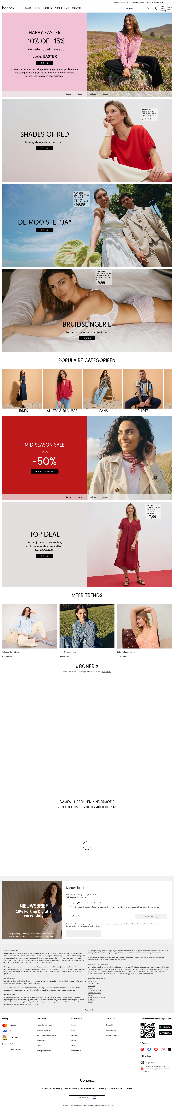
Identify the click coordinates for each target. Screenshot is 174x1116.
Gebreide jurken (93, 983)
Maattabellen (41, 1040)
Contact (39, 1046)
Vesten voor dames (94, 993)
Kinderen (93, 94)
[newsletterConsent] (112, 907)
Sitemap (101, 1089)
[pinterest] (142, 1049)
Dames (68, 94)
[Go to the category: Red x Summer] (87, 140)
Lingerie (91, 1002)
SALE (73, 1046)
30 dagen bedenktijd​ (121, 2)
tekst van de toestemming (150, 907)
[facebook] (149, 1049)
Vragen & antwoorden (44, 1025)
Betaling (5, 1019)
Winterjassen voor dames (96, 997)
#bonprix (87, 666)
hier (78, 926)
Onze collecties (76, 1019)
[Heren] (37, 8)
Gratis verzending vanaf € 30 (156, 2)
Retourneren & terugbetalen (46, 1035)
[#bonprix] (76, 8)
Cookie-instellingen (115, 1089)
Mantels (91, 995)
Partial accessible (70, 1089)
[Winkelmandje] (169, 8)
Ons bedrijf (109, 1025)
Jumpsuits (91, 986)
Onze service (41, 1019)
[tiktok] (169, 1049)
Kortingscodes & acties (44, 1051)
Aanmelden (151, 916)
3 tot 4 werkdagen (137, 2)
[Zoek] (148, 8)
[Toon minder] (87, 1010)
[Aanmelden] (151, 916)
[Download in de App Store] (165, 1033)
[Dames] (29, 8)
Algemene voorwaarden (51, 1089)
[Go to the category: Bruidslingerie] (87, 310)
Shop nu (44, 148)
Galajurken (92, 981)
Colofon (129, 1089)
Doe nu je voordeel (44, 471)
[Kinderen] (47, 8)
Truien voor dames (94, 990)
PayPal (12, 1044)
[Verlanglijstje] (163, 8)
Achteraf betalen (15, 1049)
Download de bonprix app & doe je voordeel (156, 1019)
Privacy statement (87, 1089)
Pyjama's (91, 1000)
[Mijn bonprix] (155, 8)
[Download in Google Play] (165, 1027)
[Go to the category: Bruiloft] (87, 225)
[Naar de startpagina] (13, 8)
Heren (80, 94)
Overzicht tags (76, 1051)
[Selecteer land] (87, 1097)
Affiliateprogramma (112, 1035)
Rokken (90, 988)
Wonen (105, 94)
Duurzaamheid (111, 1030)
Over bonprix (110, 1019)
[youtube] (156, 1049)
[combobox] (135, 8)
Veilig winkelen (152, 1063)
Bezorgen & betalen (43, 1030)
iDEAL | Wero (14, 1037)
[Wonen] (58, 8)
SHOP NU (44, 63)
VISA (11, 1031)
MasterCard (13, 1025)
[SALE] (66, 8)
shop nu (44, 230)
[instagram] (163, 1049)
